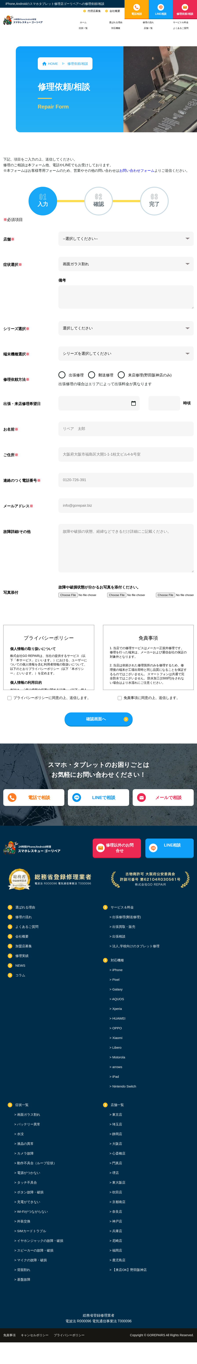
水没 (20, 1134)
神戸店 (116, 1221)
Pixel (115, 979)
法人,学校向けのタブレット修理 (135, 946)
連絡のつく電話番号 (20, 480)
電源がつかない (28, 1173)
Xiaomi (116, 1038)
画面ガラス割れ (28, 1114)
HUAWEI (118, 1018)
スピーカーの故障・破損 (34, 1250)
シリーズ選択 (14, 329)
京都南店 (118, 1202)
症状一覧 (83, 28)
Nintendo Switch (123, 1086)
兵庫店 (116, 1231)
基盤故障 (23, 1279)
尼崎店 (116, 1241)
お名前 (8, 429)
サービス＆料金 (180, 22)
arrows (116, 1067)
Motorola (118, 1057)
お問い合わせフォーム (136, 170)
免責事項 (9, 1335)
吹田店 (116, 1192)
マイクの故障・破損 (31, 1260)
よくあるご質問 (180, 28)
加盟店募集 (23, 946)
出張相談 (118, 936)
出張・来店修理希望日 (22, 404)
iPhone (117, 970)
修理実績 (22, 956)
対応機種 (115, 28)
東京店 (116, 1114)
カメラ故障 (25, 1153)
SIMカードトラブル (31, 1231)
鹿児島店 (118, 1260)
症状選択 (10, 265)
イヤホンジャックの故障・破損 (39, 1241)
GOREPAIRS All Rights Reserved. (170, 1335)
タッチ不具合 (26, 1182)
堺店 (115, 1173)
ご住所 (8, 455)
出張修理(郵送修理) (126, 917)
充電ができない (28, 1202)
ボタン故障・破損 (29, 1192)
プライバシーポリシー (69, 1335)
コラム (20, 975)
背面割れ (23, 1270)
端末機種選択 (14, 354)
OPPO (116, 1028)
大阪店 (116, 1143)
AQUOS (117, 999)
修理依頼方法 (14, 379)
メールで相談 (168, 797)
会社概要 (115, 11)
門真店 (116, 1163)
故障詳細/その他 (17, 532)
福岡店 (116, 1250)
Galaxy (117, 989)
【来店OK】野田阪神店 (129, 1270)
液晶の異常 (25, 1143)
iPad (115, 1076)
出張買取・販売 (123, 927)
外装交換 (23, 1221)
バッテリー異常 (28, 1124)
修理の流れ (148, 22)
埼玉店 (116, 1124)
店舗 (7, 239)
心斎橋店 (118, 1153)
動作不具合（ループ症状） (36, 1163)
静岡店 (116, 1134)
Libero (116, 1047)
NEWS (20, 965)
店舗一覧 (148, 28)
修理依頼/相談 (185, 13)
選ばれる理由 (115, 22)
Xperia (116, 1009)
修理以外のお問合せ (120, 848)
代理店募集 (94, 11)
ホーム (83, 22)
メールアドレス (16, 506)
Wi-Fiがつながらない (32, 1211)
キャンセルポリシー (35, 1335)
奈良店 (116, 1211)
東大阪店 (118, 1182)
